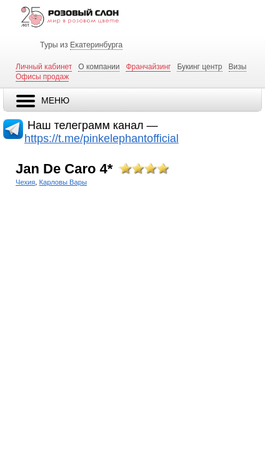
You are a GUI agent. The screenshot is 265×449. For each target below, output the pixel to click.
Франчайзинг (148, 66)
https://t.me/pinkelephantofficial (101, 138)
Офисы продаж (42, 76)
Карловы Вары (63, 182)
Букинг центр (199, 66)
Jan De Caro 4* (64, 168)
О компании (98, 66)
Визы (238, 66)
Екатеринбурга (96, 45)
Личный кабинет (44, 66)
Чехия (25, 182)
